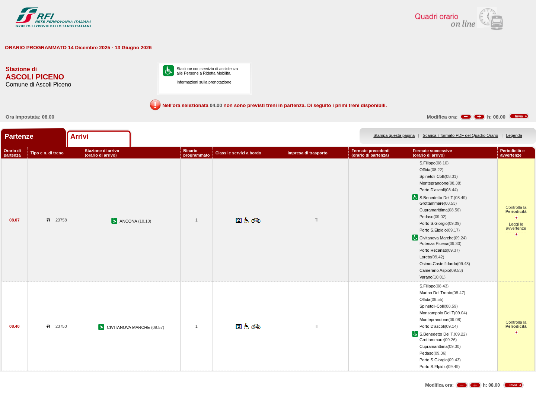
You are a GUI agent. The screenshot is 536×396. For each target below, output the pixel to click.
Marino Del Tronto (435, 292)
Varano (426, 277)
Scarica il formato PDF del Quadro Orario (460, 135)
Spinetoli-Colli (432, 176)
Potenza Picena (434, 243)
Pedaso (426, 216)
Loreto (425, 257)
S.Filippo (427, 163)
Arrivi (79, 136)
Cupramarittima (433, 210)
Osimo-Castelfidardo (438, 263)
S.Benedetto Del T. (436, 197)
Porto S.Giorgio (433, 223)
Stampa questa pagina (394, 135)
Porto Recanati (433, 250)
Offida (424, 169)
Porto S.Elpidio (433, 230)
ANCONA (128, 221)
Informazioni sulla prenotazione (203, 82)
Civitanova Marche (436, 238)
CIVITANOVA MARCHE (129, 327)
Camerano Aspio (434, 270)
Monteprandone (434, 183)
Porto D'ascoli (432, 190)
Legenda (514, 135)
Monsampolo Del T (436, 313)
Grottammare (431, 203)
